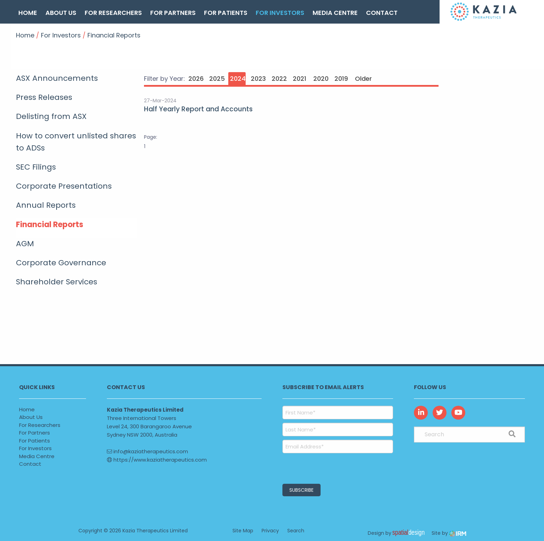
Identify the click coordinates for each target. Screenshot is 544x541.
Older (363, 78)
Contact (382, 12)
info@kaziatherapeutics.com (147, 451)
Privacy (270, 530)
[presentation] (324, 467)
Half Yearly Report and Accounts (198, 109)
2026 (196, 78)
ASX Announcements (57, 78)
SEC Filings (36, 167)
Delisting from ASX (51, 116)
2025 (217, 78)
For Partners (173, 12)
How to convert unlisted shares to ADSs (76, 141)
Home (27, 12)
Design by (398, 533)
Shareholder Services (56, 281)
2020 (321, 78)
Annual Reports (46, 205)
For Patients (225, 12)
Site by (449, 533)
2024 (238, 78)
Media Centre (335, 12)
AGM (25, 243)
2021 (299, 78)
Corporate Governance (61, 262)
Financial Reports (49, 224)
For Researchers (113, 12)
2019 (341, 78)
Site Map (242, 530)
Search (295, 530)
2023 (258, 78)
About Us (60, 12)
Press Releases (44, 97)
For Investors (280, 12)
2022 (279, 78)
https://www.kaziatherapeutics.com (157, 459)
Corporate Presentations (64, 186)
